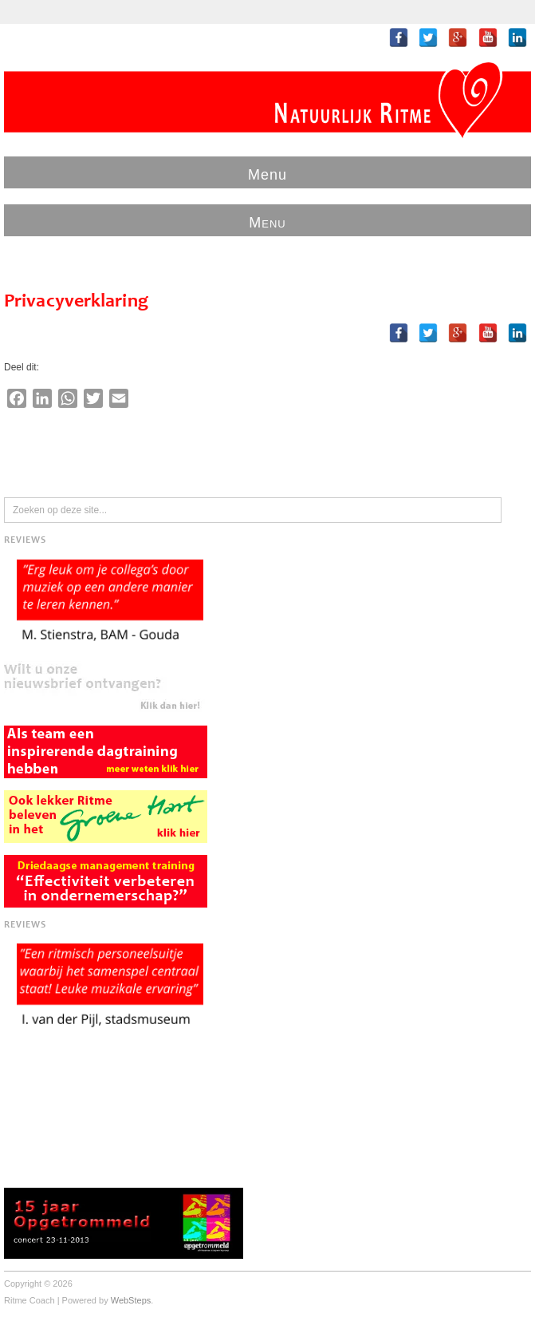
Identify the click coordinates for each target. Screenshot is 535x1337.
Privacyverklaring (76, 302)
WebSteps (131, 1300)
